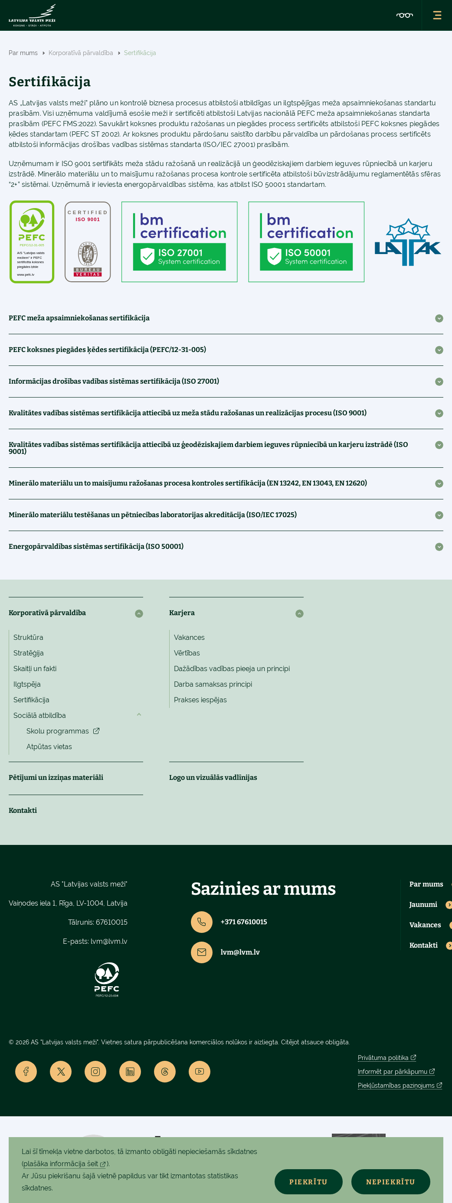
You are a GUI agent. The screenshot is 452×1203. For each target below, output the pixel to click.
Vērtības (187, 653)
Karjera (182, 613)
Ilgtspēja (27, 684)
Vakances (189, 637)
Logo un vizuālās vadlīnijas (213, 777)
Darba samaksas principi (213, 684)
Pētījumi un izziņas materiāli (56, 777)
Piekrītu (307, 1182)
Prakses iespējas (200, 700)
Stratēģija (28, 653)
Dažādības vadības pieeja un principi (232, 669)
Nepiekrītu (390, 1182)
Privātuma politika (383, 1057)
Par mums (426, 884)
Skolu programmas (57, 731)
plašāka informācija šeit (60, 1164)
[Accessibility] (404, 15)
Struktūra (28, 637)
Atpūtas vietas (49, 747)
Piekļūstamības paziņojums (396, 1085)
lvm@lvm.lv (109, 941)
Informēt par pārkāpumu (392, 1071)
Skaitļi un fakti (34, 669)
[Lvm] (32, 15)
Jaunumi (423, 904)
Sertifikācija (31, 700)
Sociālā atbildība (39, 715)
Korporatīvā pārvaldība (47, 613)
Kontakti (23, 810)
